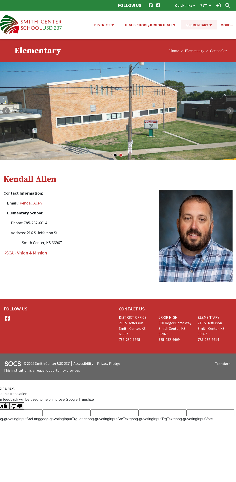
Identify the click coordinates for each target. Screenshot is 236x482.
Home (174, 51)
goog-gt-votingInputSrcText (108, 419)
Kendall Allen (31, 203)
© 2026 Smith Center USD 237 (47, 363)
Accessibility (83, 363)
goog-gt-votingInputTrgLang (63, 419)
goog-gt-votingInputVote (193, 419)
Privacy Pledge (108, 363)
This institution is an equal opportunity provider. (42, 370)
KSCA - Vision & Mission (25, 253)
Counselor (218, 51)
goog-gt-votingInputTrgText (152, 419)
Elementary (194, 51)
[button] (114, 24)
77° (203, 5)
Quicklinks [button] (185, 5)
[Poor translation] (16, 405)
